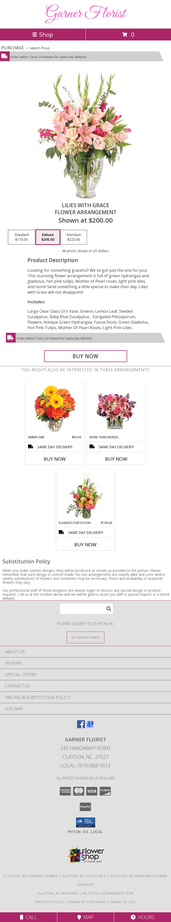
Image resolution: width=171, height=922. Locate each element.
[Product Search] (86, 608)
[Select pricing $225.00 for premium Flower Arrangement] (74, 237)
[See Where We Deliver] (85, 637)
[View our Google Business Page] (90, 726)
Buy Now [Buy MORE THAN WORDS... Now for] (116, 459)
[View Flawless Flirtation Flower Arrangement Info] (85, 494)
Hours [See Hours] (143, 917)
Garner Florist (85, 14)
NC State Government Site (108, 893)
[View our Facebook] (81, 726)
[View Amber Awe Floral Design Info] (55, 409)
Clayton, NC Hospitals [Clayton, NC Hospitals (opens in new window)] (84, 876)
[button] (85, 822)
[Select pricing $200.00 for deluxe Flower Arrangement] (47, 237)
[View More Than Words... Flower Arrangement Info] (116, 409)
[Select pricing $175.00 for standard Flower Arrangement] (21, 237)
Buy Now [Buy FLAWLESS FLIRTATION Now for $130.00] (85, 544)
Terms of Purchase (87, 902)
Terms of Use (123, 902)
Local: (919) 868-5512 (85, 765)
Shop (42, 34)
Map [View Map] (85, 917)
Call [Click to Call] (28, 917)
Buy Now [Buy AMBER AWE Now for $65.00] (55, 459)
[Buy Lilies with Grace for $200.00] (85, 356)
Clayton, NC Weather (58, 893)
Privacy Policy (49, 902)
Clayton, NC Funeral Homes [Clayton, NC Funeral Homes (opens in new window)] (30, 876)
